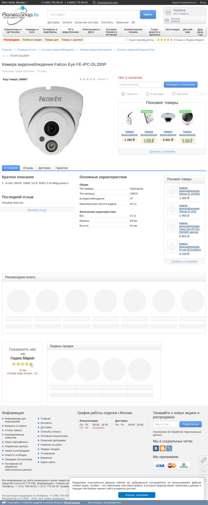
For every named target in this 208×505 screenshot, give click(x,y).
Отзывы (42, 71)
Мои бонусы (95, 502)
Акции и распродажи (17, 450)
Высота (83, 225)
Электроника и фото (91, 30)
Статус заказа (13, 430)
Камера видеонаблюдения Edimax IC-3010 (189, 208)
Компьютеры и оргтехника (13, 30)
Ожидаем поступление (18, 459)
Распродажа (12, 39)
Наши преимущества (141, 39)
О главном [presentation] (11, 168)
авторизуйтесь (112, 502)
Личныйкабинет (172, 20)
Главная (7, 49)
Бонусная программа (53, 440)
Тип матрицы (87, 193)
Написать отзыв (36, 209)
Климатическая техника (133, 30)
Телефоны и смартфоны (50, 30)
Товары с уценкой (72, 39)
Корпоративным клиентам (14, 436)
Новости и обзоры (16, 455)
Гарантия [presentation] (62, 168)
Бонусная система (86, 22)
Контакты (107, 22)
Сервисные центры (16, 446)
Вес (81, 215)
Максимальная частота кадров (97, 203)
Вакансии (122, 22)
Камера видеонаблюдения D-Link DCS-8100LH (190, 246)
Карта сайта (48, 462)
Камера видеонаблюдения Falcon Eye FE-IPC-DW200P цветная (189, 227)
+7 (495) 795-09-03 (52, 2)
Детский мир (187, 30)
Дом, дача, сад (200, 32)
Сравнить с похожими (162, 151)
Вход (203, 2)
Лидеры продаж (50, 449)
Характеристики (24, 71)
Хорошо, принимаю (136, 495)
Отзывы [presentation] (28, 168)
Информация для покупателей (15, 420)
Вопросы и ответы (16, 425)
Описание (8, 71)
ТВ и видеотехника (70, 30)
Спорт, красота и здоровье (154, 32)
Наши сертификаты (16, 441)
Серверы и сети (31, 30)
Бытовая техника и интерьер (111, 32)
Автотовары (173, 29)
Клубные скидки (32, 39)
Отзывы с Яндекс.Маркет (189, 39)
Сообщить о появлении (180, 84)
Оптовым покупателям (54, 435)
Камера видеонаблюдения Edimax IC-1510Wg (189, 191)
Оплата (67, 22)
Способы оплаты (51, 431)
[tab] (11, 168)
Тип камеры (86, 188)
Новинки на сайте (51, 444)
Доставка (53, 22)
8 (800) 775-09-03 (77, 2)
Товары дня (51, 39)
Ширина (84, 220)
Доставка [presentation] (44, 168)
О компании (48, 453)
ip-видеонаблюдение (91, 198)
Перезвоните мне (107, 2)
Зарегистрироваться (184, 2)
